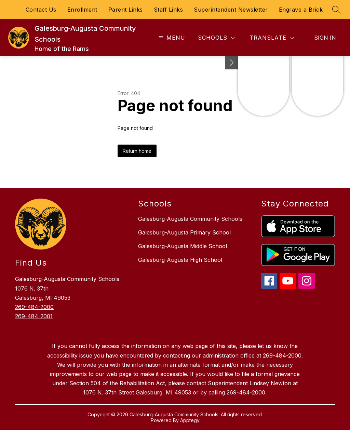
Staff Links (168, 9)
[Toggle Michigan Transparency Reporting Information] (231, 62)
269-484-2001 (34, 316)
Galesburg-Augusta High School (180, 259)
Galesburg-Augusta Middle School (182, 246)
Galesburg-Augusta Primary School (184, 232)
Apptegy (190, 420)
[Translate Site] (272, 37)
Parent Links (125, 9)
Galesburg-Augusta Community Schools (190, 218)
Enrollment (82, 9)
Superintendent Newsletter (231, 9)
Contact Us (41, 9)
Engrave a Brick (301, 9)
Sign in (325, 37)
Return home (137, 151)
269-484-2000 (34, 307)
